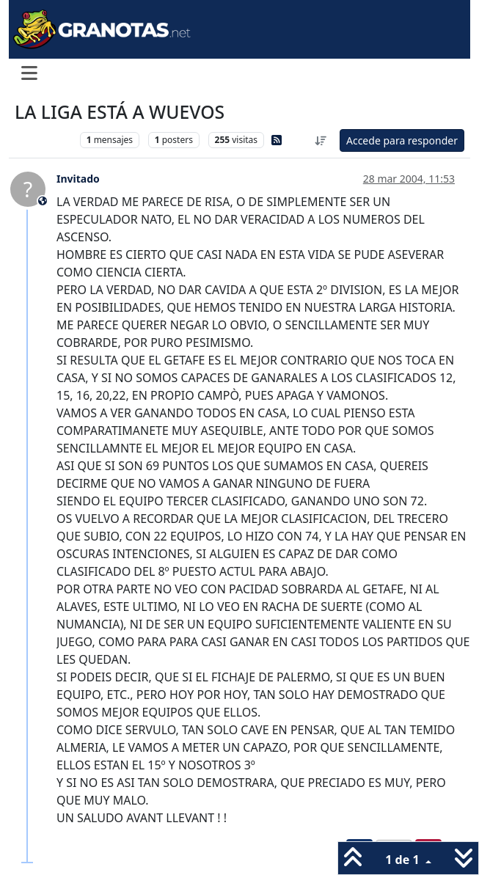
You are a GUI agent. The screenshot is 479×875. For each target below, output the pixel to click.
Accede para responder (402, 140)
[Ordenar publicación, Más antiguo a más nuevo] (320, 140)
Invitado (78, 179)
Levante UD (43, 139)
